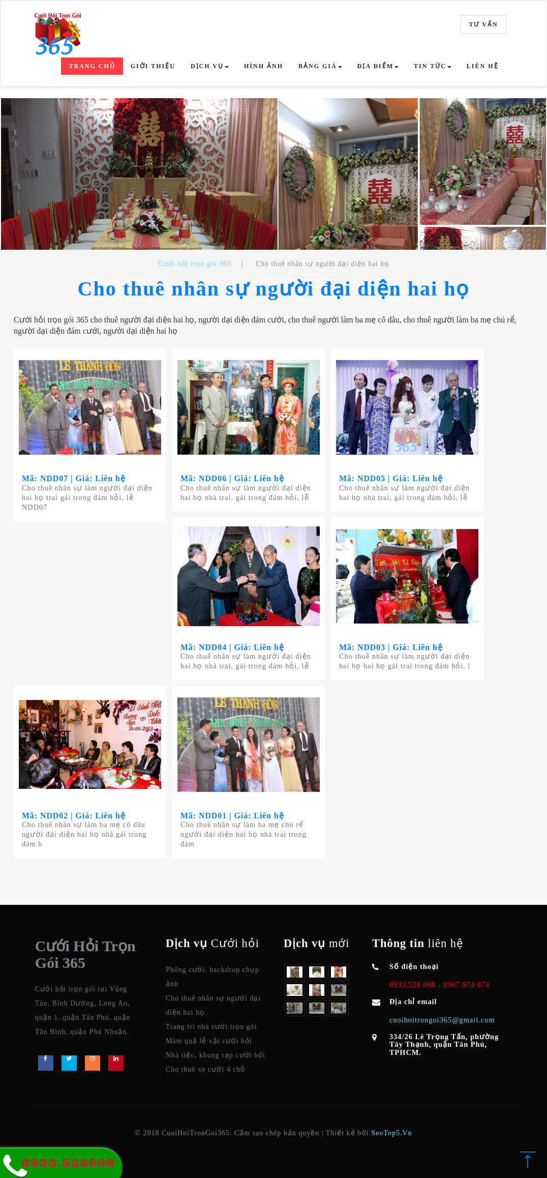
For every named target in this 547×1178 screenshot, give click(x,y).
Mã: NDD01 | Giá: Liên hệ (232, 815)
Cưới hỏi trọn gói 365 (194, 264)
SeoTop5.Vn (391, 1133)
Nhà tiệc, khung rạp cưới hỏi (215, 1055)
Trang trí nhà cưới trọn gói (211, 1027)
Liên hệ (483, 66)
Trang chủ (92, 66)
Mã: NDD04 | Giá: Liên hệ (232, 647)
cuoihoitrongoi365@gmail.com (442, 1020)
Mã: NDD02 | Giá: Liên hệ (74, 815)
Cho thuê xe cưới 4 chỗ (205, 1070)
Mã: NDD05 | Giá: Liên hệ (391, 478)
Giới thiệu (153, 66)
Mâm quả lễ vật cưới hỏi (209, 1041)
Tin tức (432, 66)
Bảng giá (320, 66)
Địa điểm (378, 66)
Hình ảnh (263, 66)
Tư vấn (483, 24)
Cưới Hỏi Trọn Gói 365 (85, 954)
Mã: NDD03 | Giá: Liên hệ (391, 647)
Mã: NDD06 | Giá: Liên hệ (232, 478)
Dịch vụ (210, 66)
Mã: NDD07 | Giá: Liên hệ (74, 478)
